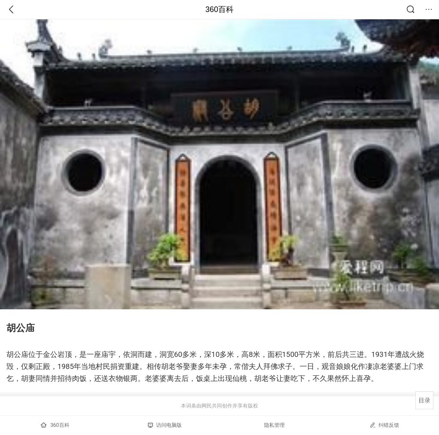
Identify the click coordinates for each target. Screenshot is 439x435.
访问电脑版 (165, 425)
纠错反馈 (384, 425)
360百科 (219, 9)
